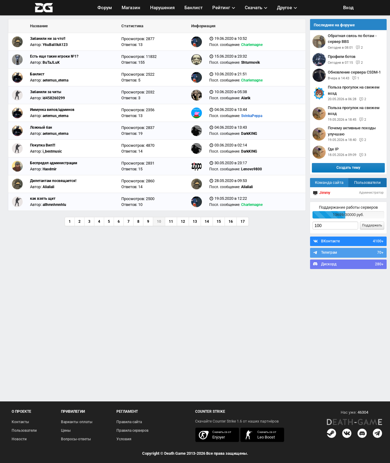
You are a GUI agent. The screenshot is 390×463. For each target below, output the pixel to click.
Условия (123, 439)
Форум (104, 7)
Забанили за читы (45, 92)
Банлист (193, 7)
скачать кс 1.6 (259, 435)
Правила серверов (132, 430)
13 (195, 221)
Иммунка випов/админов (52, 110)
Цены (66, 430)
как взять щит (42, 198)
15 (219, 221)
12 (183, 221)
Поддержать (372, 225)
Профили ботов (341, 56)
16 (231, 221)
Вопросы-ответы (76, 439)
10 (159, 221)
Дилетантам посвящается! (53, 181)
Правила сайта (129, 422)
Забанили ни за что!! (47, 38)
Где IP (333, 149)
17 (242, 221)
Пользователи (367, 182)
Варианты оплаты (77, 422)
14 (207, 221)
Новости (19, 439)
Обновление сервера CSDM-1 (354, 72)
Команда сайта (329, 182)
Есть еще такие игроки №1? (54, 56)
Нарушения (162, 7)
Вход (348, 7)
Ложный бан (41, 127)
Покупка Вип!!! (42, 145)
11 (171, 221)
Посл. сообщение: (224, 45)
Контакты (20, 422)
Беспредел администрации (53, 163)
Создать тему (348, 167)
